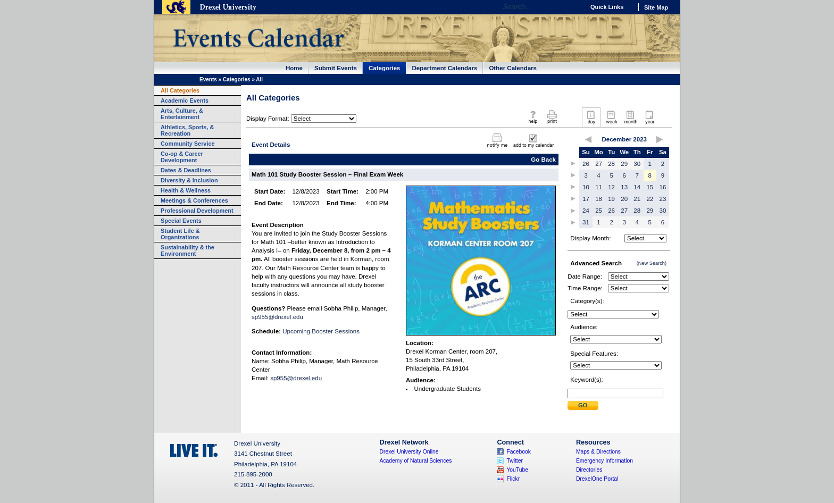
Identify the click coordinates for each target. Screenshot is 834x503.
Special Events (181, 220)
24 (585, 210)
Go (573, 7)
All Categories (180, 90)
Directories (589, 470)
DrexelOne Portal (597, 479)
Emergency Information (604, 461)
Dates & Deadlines (186, 170)
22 (649, 199)
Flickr (513, 479)
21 (636, 199)
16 (663, 187)
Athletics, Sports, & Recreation (187, 130)
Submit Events (335, 68)
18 (598, 199)
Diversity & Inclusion (189, 180)
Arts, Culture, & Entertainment (182, 113)
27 (598, 164)
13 (624, 187)
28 (611, 164)
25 (598, 210)
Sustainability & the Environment (187, 250)
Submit (583, 405)
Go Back (543, 159)
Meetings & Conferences (194, 200)
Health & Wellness (186, 190)
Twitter (514, 461)
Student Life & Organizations (180, 234)
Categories (385, 68)
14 (636, 187)
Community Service (188, 143)
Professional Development (197, 210)
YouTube (517, 470)
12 (611, 187)
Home (294, 68)
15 (649, 187)
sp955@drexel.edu (277, 317)
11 (598, 187)
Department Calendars (445, 68)
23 (663, 199)
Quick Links (606, 7)
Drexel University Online (409, 452)
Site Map (656, 7)
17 (585, 199)
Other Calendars (513, 68)
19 (611, 199)
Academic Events (184, 100)
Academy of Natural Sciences (416, 461)
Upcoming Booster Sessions (321, 331)
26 (585, 164)
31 (585, 222)
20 (624, 199)
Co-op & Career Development (182, 156)
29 (624, 164)
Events (208, 79)
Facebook (518, 452)
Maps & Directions (598, 452)
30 (636, 164)
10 (585, 187)
